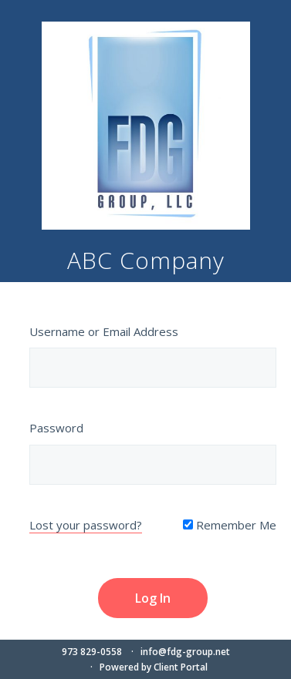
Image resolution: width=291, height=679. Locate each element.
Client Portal (181, 667)
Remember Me (229, 525)
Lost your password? (85, 525)
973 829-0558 (92, 651)
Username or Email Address (103, 331)
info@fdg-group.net (185, 651)
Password (56, 427)
